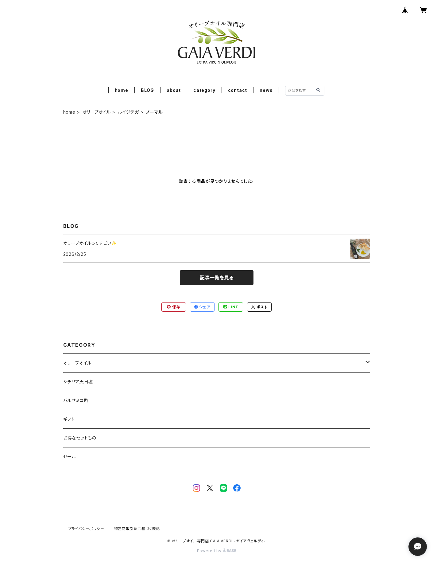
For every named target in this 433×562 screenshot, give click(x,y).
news (266, 90)
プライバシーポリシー (86, 528)
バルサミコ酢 (76, 400)
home (121, 90)
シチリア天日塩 (78, 381)
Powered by (216, 550)
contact (237, 90)
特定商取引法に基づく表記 (137, 528)
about (174, 90)
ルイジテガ (128, 112)
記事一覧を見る (217, 278)
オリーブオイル (97, 112)
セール (69, 456)
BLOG (147, 90)
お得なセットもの (79, 437)
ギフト (69, 419)
